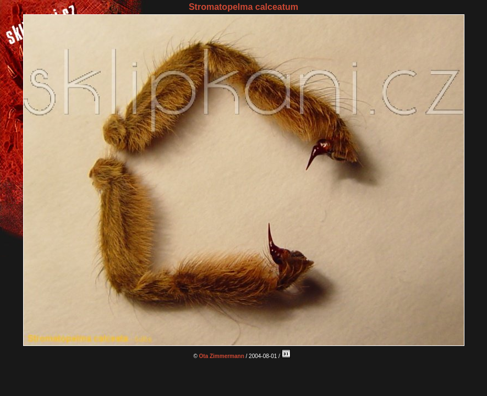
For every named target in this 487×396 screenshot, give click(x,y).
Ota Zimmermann (221, 356)
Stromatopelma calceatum (243, 7)
